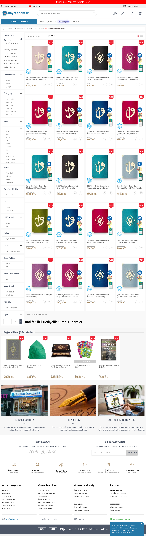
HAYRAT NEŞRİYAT (10, 308)
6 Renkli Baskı (8, 295)
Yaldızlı (6, 264)
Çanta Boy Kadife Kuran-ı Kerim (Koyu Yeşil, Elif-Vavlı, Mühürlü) (37, 241)
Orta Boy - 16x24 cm (9, 53)
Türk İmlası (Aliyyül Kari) (12, 251)
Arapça (6, 279)
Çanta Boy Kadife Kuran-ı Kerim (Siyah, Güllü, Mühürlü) (98, 78)
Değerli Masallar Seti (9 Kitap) (83, 366)
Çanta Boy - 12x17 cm (10, 60)
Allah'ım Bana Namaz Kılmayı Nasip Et (109, 366)
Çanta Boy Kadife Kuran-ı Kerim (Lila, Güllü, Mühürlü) (39, 296)
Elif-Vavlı (7, 176)
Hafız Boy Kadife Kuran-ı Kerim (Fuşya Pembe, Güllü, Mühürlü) (128, 78)
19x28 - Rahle (8, 99)
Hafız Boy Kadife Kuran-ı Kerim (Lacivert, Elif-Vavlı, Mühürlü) (67, 241)
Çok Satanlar (51, 21)
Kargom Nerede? (133, 6)
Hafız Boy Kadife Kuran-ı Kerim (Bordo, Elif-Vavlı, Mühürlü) (67, 133)
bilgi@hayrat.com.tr (117, 503)
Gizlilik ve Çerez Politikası (46, 499)
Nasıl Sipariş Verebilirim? (82, 506)
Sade (6, 226)
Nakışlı (6, 179)
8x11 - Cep (7, 115)
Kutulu (6, 223)
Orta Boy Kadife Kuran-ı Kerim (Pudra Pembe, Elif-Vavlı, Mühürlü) (39, 78)
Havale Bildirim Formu (81, 493)
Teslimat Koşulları (44, 487)
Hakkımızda (6, 487)
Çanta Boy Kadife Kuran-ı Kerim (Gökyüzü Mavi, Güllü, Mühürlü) (128, 296)
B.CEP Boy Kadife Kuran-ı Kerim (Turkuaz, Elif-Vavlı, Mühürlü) (98, 187)
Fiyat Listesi (6, 505)
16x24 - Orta (8, 102)
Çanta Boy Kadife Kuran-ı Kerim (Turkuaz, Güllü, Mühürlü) (128, 241)
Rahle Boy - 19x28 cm (10, 50)
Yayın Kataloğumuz (8, 502)
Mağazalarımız (7, 490)
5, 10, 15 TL (75, 21)
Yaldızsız (7, 267)
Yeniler (41, 21)
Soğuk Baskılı (8, 173)
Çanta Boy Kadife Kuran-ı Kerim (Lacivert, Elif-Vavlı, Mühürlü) (98, 133)
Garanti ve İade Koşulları (46, 490)
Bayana (7, 80)
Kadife (6, 207)
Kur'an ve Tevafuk (8, 499)
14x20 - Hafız (8, 105)
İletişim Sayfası (115, 506)
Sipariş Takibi (78, 500)
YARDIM (81, 516)
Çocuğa (7, 87)
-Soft (61, 533)
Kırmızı (6, 144)
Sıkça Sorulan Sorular (45, 505)
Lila (5, 150)
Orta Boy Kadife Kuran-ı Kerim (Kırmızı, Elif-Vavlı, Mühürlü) (37, 133)
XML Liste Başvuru (8, 496)
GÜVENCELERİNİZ (49, 516)
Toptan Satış (6, 493)
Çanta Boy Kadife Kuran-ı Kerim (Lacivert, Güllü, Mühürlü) (98, 296)
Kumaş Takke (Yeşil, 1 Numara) (34, 366)
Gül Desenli (8, 182)
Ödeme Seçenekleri (80, 487)
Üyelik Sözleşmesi (44, 496)
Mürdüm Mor (8, 156)
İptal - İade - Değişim (81, 503)
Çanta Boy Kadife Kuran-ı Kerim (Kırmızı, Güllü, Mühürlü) (98, 241)
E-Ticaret (67, 533)
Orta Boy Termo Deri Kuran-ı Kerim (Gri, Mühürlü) (13, 366)
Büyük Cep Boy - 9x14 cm (11, 63)
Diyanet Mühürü (9, 239)
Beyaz (6, 134)
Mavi (6, 153)
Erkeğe (6, 84)
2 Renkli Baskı (8, 292)
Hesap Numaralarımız (81, 490)
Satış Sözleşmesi (43, 493)
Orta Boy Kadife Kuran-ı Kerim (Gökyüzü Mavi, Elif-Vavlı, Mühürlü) (129, 187)
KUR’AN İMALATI (12, 516)
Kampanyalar (63, 21)
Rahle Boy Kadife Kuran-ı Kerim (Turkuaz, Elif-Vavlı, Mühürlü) (37, 187)
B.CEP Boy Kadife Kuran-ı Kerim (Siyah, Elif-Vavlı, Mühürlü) (67, 187)
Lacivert (7, 147)
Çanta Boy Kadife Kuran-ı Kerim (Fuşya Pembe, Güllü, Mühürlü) (67, 296)
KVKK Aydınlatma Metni (46, 502)
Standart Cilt (8, 211)
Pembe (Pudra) (9, 162)
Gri (5, 141)
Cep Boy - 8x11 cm (9, 67)
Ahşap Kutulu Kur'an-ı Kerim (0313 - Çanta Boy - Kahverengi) (61, 366)
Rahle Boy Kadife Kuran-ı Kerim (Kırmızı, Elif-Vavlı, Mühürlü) (128, 133)
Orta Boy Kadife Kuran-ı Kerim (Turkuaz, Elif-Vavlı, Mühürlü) (67, 78)
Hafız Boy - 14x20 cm (10, 56)
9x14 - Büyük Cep (9, 112)
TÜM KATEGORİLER (19, 22)
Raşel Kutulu (8, 195)
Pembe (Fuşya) (9, 159)
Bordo (6, 137)
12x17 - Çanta (8, 109)
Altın (6, 131)
